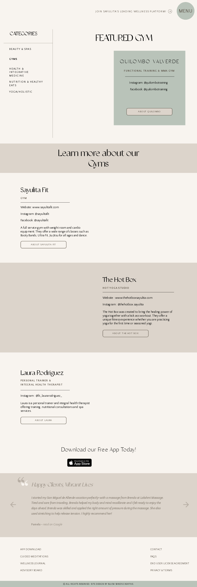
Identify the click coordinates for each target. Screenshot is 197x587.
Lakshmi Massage (151, 498)
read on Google (53, 524)
